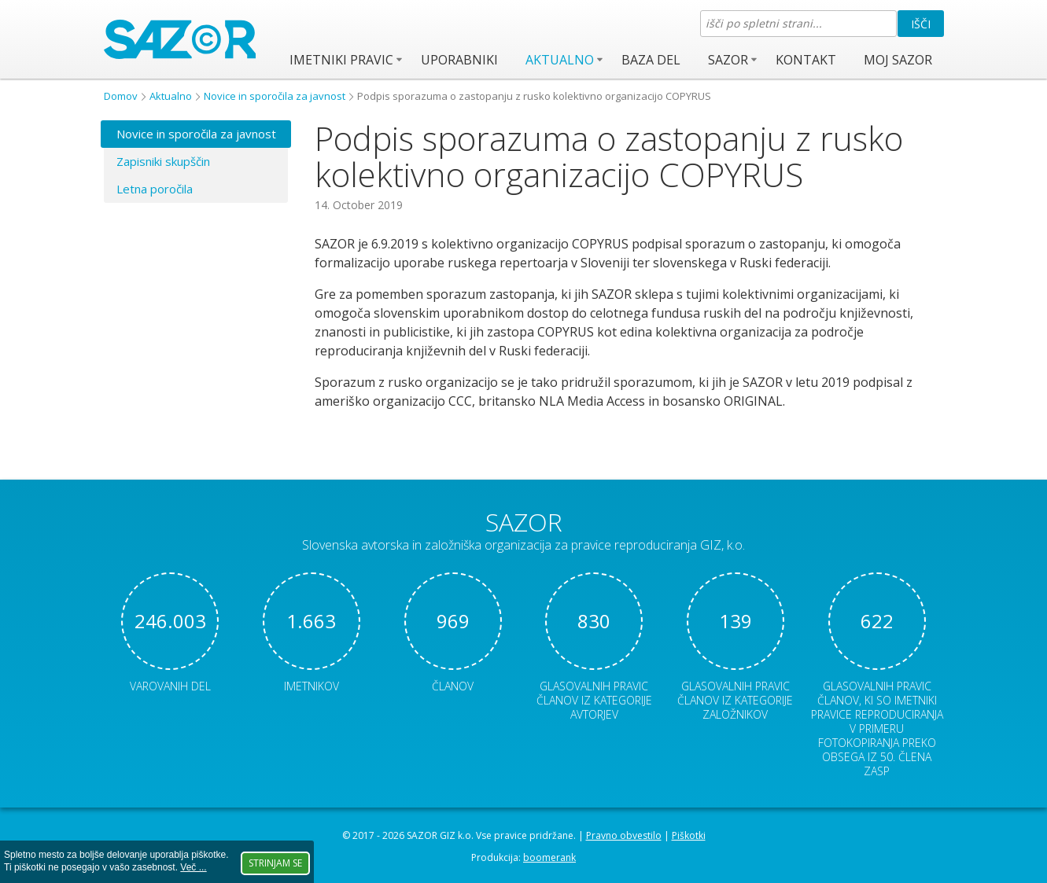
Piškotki (689, 835)
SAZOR (728, 59)
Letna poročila (154, 189)
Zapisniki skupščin (163, 161)
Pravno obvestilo (624, 835)
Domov (121, 96)
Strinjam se (275, 863)
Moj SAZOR (898, 59)
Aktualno (559, 59)
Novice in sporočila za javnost (274, 96)
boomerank (549, 857)
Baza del (650, 59)
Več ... (193, 867)
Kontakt (806, 59)
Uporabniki (459, 59)
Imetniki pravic (341, 59)
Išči (921, 24)
